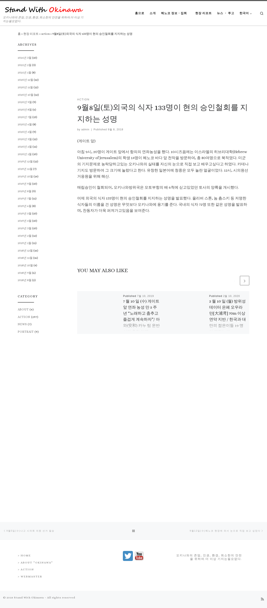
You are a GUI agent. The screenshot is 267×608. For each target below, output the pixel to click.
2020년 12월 (25, 79)
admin (85, 129)
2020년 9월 (25, 102)
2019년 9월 (24, 183)
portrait (26, 331)
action (45, 33)
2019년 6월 (24, 206)
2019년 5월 (24, 213)
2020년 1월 (25, 154)
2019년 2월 (24, 235)
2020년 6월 (25, 124)
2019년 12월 (25, 161)
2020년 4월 (25, 131)
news (22, 324)
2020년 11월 (25, 87)
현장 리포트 (31, 33)
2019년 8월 (24, 191)
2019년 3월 (24, 228)
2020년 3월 (25, 139)
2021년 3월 (24, 57)
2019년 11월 (25, 169)
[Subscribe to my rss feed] (262, 429)
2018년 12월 (25, 250)
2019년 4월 (24, 220)
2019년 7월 (24, 198)
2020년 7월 (25, 117)
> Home (24, 385)
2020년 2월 (25, 146)
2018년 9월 (24, 272)
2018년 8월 (24, 280)
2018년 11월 (25, 257)
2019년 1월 (24, 243)
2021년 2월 (24, 65)
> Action (26, 399)
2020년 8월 (25, 109)
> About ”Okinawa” (35, 392)
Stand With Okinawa (29, 427)
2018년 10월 (25, 265)
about (23, 309)
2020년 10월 (25, 94)
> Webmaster (30, 406)
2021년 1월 (24, 72)
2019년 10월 (25, 176)
